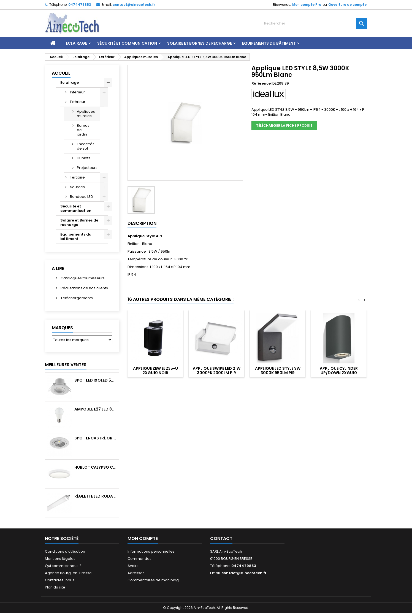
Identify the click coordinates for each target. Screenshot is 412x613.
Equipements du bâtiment (269, 43)
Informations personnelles (151, 551)
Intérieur (77, 92)
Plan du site (55, 587)
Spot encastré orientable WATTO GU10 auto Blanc (95, 438)
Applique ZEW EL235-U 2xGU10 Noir (155, 371)
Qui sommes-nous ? (63, 565)
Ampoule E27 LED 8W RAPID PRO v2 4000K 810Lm (95, 409)
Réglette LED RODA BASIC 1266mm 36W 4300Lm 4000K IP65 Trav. (95, 496)
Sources (77, 187)
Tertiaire (77, 177)
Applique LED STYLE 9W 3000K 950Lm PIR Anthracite (277, 373)
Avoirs (133, 565)
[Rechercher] (314, 23)
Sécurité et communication (127, 43)
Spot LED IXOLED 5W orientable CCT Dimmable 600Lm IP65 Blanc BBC (95, 380)
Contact (221, 538)
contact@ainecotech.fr (134, 4)
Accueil (61, 73)
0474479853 (79, 4)
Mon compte (143, 538)
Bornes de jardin (83, 130)
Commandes (139, 558)
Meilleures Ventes (65, 364)
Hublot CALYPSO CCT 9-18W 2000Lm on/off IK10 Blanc (95, 467)
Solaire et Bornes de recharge (199, 43)
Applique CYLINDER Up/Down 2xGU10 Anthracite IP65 (339, 373)
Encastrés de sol (85, 146)
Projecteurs (87, 167)
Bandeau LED (81, 196)
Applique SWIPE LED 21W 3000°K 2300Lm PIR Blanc (216, 373)
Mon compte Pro (306, 4)
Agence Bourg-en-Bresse (68, 573)
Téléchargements (76, 298)
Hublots (83, 158)
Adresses (136, 573)
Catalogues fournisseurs (82, 278)
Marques (62, 328)
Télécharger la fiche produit (284, 125)
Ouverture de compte (347, 4)
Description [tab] (142, 223)
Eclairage (76, 43)
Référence (261, 83)
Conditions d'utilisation (65, 551)
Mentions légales (60, 558)
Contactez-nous (59, 580)
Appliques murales (86, 113)
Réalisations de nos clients (84, 288)
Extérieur (77, 101)
